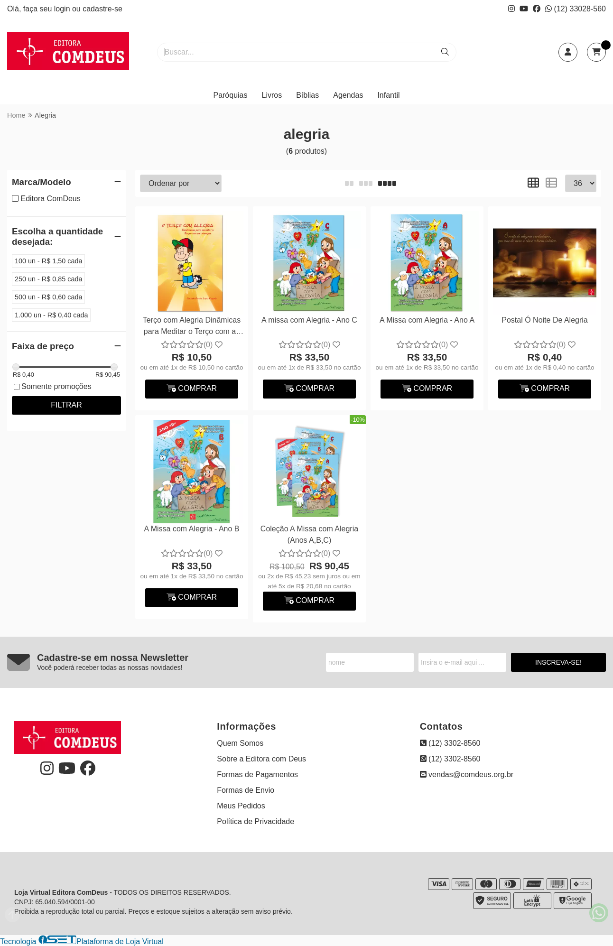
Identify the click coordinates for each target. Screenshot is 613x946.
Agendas (348, 95)
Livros (272, 95)
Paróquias (230, 95)
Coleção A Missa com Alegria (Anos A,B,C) (309, 534)
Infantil (388, 95)
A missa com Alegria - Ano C (309, 320)
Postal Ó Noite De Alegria (544, 320)
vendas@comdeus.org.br (466, 774)
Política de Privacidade (255, 821)
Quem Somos (240, 743)
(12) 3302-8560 (450, 743)
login (63, 9)
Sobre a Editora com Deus (261, 759)
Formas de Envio (245, 790)
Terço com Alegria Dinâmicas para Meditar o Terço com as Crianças (192, 327)
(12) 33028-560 (575, 9)
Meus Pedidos (241, 806)
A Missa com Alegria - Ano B (192, 529)
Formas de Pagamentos (257, 774)
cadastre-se (102, 9)
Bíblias (307, 95)
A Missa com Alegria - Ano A (427, 320)
